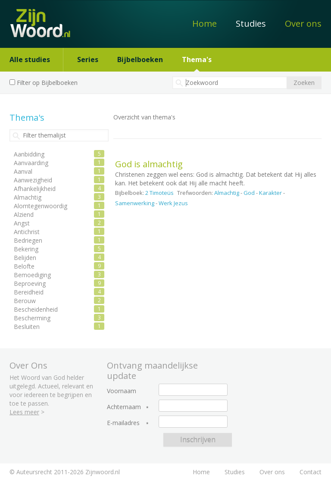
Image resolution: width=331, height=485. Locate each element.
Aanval (23, 171)
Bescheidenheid (36, 309)
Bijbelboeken (140, 59)
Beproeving (30, 283)
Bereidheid (29, 292)
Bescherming (32, 318)
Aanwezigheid (33, 180)
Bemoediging (32, 275)
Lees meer (24, 412)
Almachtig (226, 193)
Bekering (26, 249)
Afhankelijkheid (35, 189)
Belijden (25, 257)
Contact (311, 472)
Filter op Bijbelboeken (47, 82)
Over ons (303, 23)
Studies (251, 23)
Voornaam (121, 391)
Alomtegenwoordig (40, 206)
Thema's (197, 59)
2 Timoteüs (159, 193)
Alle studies (29, 59)
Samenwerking (134, 203)
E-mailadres (123, 423)
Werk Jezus (173, 203)
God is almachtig (149, 164)
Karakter (270, 193)
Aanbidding (29, 154)
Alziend (24, 214)
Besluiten (27, 326)
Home (204, 23)
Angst (22, 223)
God (249, 193)
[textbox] (229, 82)
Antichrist (27, 232)
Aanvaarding (31, 163)
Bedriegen (28, 240)
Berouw (25, 301)
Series (87, 59)
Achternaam (124, 407)
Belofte (24, 266)
